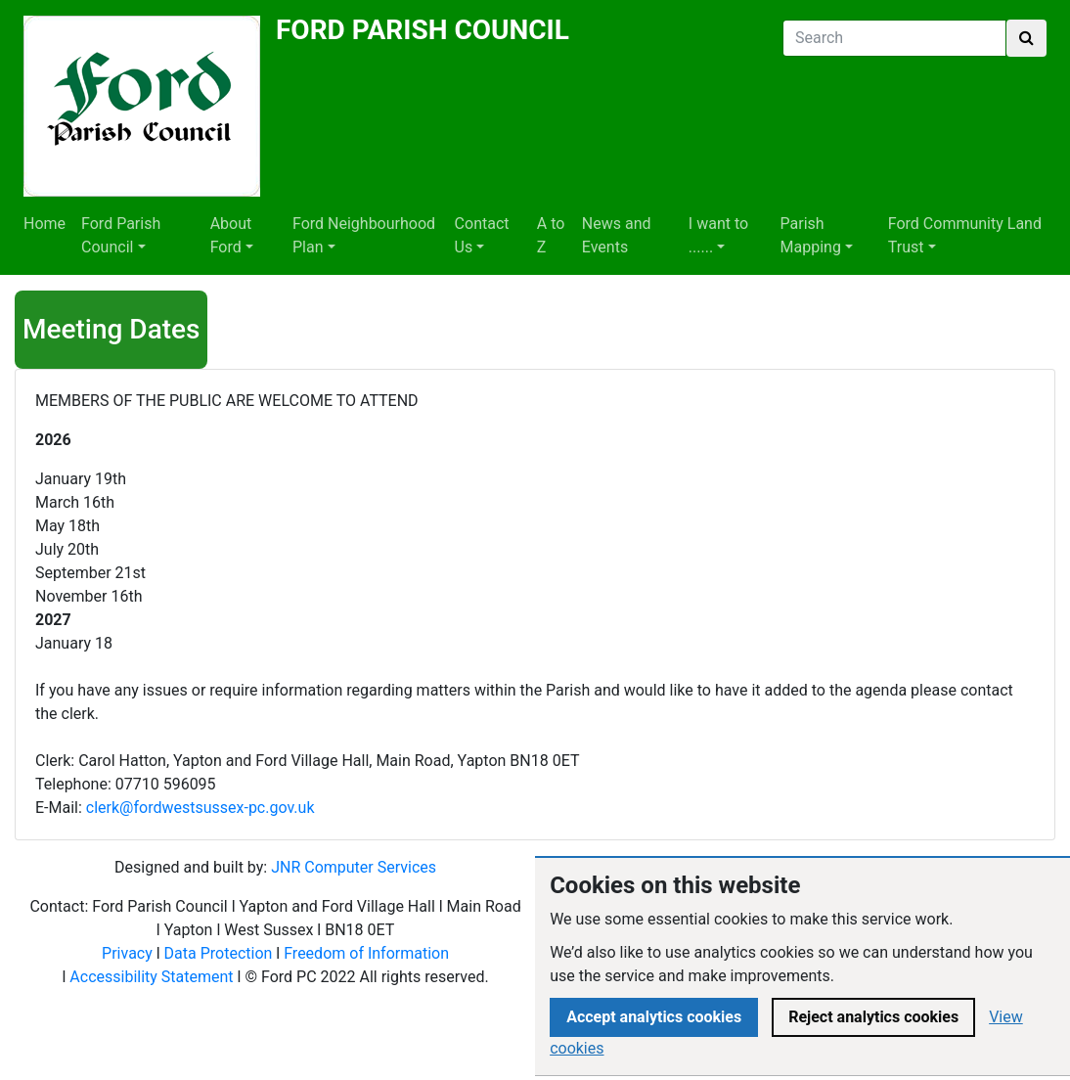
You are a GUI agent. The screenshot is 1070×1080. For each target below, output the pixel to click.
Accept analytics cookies (653, 1017)
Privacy (127, 953)
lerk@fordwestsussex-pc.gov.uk (204, 807)
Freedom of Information (366, 953)
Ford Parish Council (120, 235)
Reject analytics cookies (873, 1017)
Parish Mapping (810, 235)
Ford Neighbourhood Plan (363, 235)
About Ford (231, 235)
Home (44, 223)
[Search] (894, 38)
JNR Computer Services (353, 867)
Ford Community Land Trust (965, 235)
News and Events (616, 235)
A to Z (551, 235)
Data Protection (218, 953)
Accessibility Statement (151, 977)
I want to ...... (718, 235)
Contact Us (482, 235)
